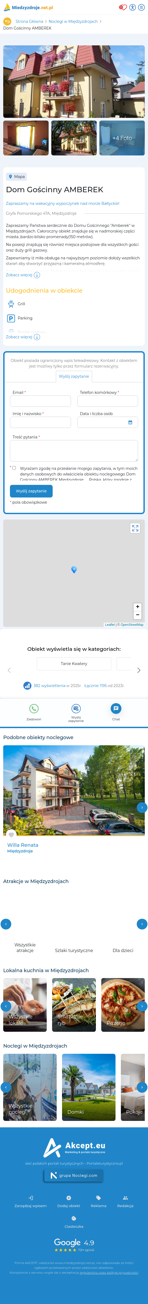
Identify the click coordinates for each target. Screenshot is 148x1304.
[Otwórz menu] (141, 7)
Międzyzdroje (20, 851)
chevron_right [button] (142, 807)
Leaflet (110, 625)
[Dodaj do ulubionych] (11, 834)
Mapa (16, 176)
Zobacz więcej (19, 275)
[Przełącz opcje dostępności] (132, 7)
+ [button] (137, 607)
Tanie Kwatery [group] (74, 663)
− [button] (137, 615)
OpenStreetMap (132, 625)
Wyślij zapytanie (31, 491)
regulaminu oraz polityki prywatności (109, 1272)
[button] (139, 670)
